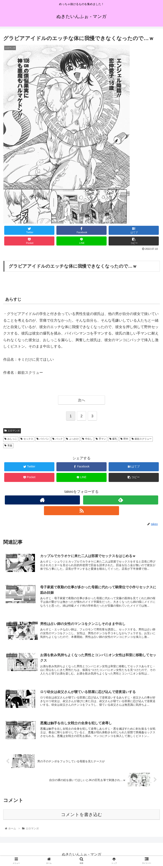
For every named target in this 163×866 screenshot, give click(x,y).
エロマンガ (12, 430)
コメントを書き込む (81, 814)
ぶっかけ (72, 438)
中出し (87, 438)
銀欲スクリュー (142, 438)
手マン (101, 438)
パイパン (43, 438)
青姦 (8, 445)
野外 (124, 438)
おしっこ (10, 438)
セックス (26, 438)
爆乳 (113, 438)
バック (57, 438)
